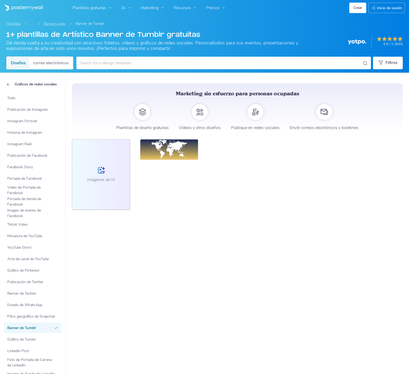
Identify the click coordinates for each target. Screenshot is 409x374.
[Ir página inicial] (21, 8)
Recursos (185, 8)
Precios (216, 8)
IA (126, 8)
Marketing (153, 8)
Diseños (18, 63)
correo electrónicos (51, 63)
